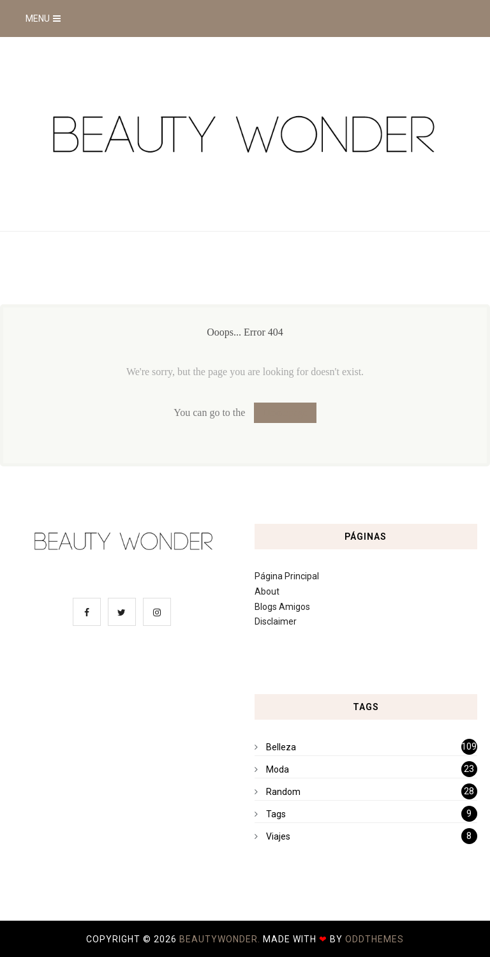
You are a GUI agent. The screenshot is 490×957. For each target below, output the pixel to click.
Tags (276, 814)
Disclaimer (276, 621)
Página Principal (287, 576)
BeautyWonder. (221, 939)
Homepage (285, 412)
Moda (277, 769)
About (267, 591)
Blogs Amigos (282, 607)
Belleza (281, 747)
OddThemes (374, 939)
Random (283, 792)
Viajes (278, 836)
